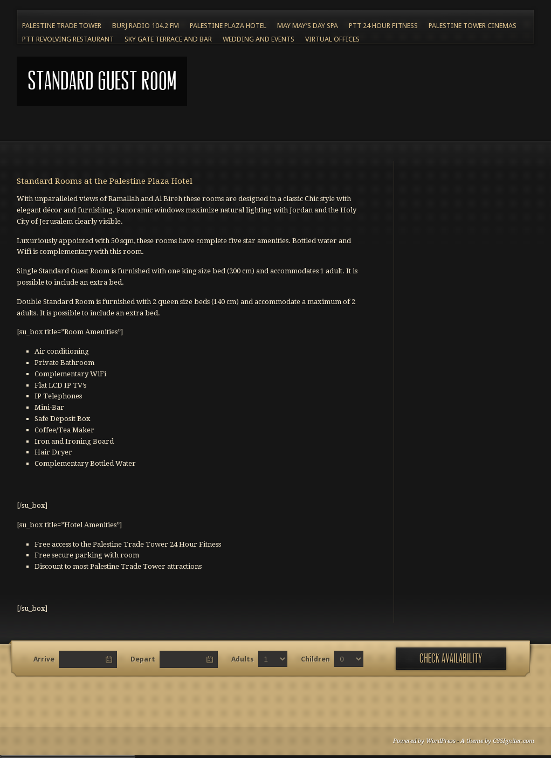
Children (315, 659)
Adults (242, 659)
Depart (142, 659)
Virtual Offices (332, 39)
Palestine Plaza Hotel (228, 26)
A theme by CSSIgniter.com (497, 741)
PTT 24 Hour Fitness (383, 26)
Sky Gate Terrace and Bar (168, 39)
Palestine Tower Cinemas (472, 26)
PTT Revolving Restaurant (68, 39)
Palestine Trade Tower (61, 26)
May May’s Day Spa (307, 26)
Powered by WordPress (424, 741)
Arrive (43, 659)
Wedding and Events (258, 39)
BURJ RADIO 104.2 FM (145, 26)
